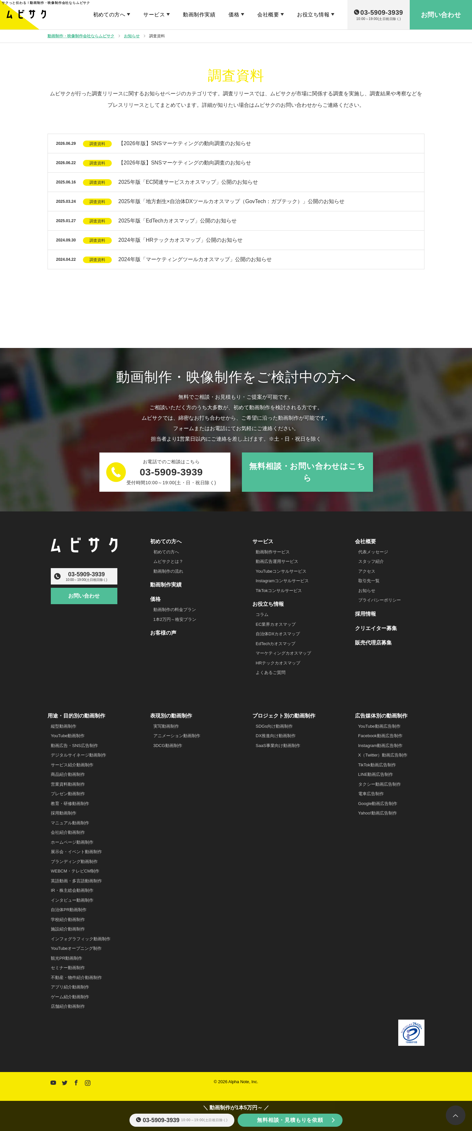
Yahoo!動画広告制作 (377, 813)
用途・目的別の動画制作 (76, 716)
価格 (233, 14)
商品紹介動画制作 (68, 774)
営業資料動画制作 (68, 784)
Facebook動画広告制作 (380, 735)
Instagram (87, 1081)
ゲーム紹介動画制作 (70, 996)
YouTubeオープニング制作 (76, 948)
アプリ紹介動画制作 (70, 987)
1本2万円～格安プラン (174, 619)
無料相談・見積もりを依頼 (290, 1120)
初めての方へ (109, 14)
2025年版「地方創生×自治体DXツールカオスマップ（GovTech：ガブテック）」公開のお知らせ (231, 201)
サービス (154, 14)
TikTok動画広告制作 (377, 764)
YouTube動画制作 (68, 735)
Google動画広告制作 (378, 803)
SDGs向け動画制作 (274, 726)
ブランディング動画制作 (74, 861)
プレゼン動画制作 (68, 793)
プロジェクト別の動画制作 (283, 716)
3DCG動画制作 (167, 745)
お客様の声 (163, 633)
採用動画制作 (63, 813)
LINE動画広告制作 (375, 774)
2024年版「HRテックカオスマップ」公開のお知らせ (180, 240)
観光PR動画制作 (66, 958)
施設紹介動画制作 (68, 929)
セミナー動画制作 (68, 967)
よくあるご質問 (270, 672)
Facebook (75, 1081)
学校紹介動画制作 (68, 919)
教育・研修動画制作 (70, 803)
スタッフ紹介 (371, 561)
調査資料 (97, 144)
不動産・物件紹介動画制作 (76, 977)
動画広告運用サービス (277, 561)
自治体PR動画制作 (69, 909)
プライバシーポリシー (379, 600)
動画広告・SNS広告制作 (74, 745)
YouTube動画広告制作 (379, 726)
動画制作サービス (273, 551)
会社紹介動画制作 (68, 832)
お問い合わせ (84, 596)
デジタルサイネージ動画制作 (78, 755)
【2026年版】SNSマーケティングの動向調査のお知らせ (184, 143)
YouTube (52, 1081)
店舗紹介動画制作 (68, 1006)
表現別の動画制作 (171, 716)
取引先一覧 (369, 580)
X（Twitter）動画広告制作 (383, 755)
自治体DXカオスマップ (278, 633)
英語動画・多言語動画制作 (76, 880)
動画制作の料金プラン (174, 609)
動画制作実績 (199, 14)
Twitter (64, 1081)
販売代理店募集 (373, 642)
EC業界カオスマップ (276, 624)
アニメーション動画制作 (176, 735)
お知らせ (366, 590)
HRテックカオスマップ (278, 663)
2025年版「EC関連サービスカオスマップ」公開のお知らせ (188, 182)
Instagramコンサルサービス (282, 580)
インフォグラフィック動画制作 (80, 938)
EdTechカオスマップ (275, 643)
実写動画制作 (166, 726)
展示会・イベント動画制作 (76, 851)
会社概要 (268, 14)
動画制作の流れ (168, 571)
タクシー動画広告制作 (379, 784)
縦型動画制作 (63, 726)
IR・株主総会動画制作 (72, 890)
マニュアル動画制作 (70, 822)
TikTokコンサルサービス (279, 590)
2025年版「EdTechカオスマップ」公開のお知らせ (177, 220)
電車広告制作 (371, 793)
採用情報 (365, 614)
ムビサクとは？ (168, 561)
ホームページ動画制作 (72, 842)
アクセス (366, 571)
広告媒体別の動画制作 (381, 716)
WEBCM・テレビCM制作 (75, 871)
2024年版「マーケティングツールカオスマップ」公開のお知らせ (195, 259)
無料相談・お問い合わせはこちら (307, 472)
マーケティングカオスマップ (283, 653)
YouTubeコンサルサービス (281, 571)
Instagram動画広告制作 (380, 745)
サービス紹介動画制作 (72, 764)
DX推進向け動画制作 (276, 735)
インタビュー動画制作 (72, 900)
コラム (262, 614)
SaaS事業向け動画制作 (278, 745)
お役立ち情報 (313, 14)
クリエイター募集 (376, 628)
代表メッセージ (373, 551)
